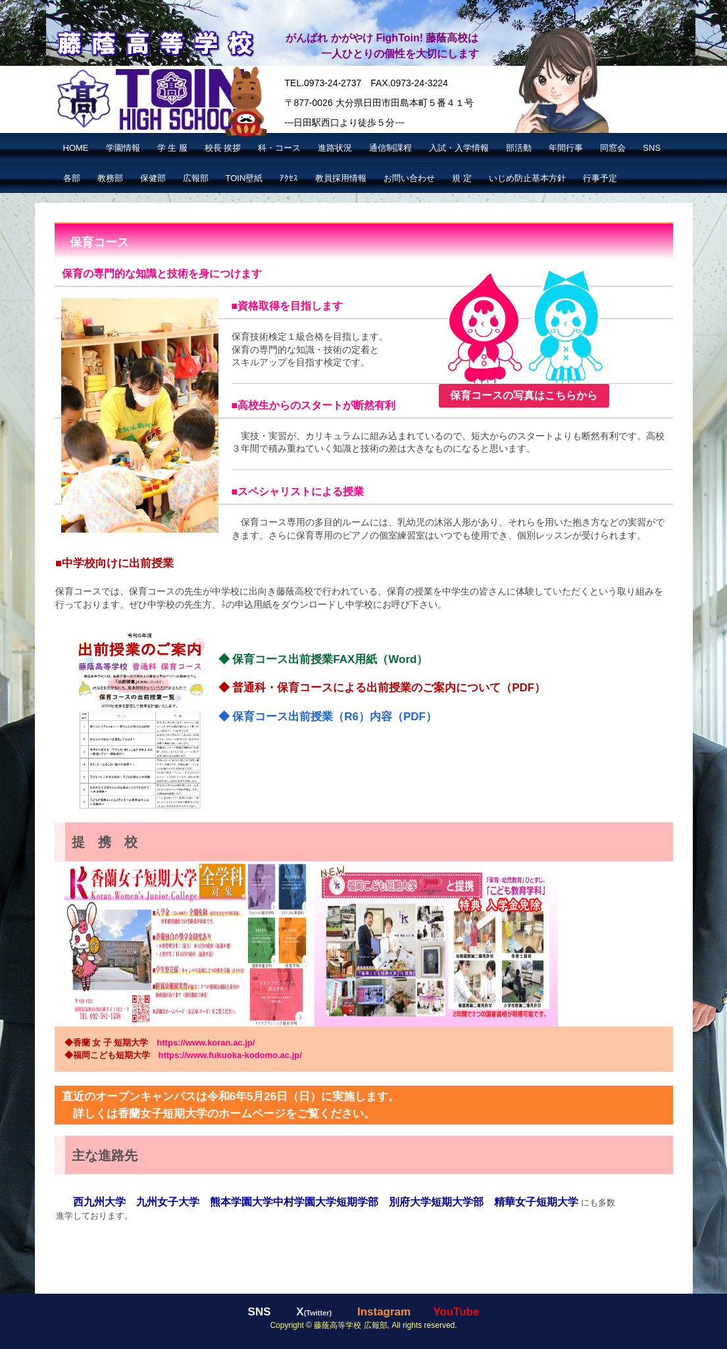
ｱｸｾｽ (289, 178)
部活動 (519, 148)
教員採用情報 (340, 178)
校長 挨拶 (223, 148)
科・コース (279, 148)
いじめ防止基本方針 (527, 178)
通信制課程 (390, 148)
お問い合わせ (409, 178)
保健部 (153, 178)
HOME (76, 148)
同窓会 (613, 148)
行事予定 (600, 178)
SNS (652, 148)
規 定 (462, 178)
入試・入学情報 (459, 148)
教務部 (110, 178)
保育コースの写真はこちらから (523, 395)
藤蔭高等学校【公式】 (154, 41)
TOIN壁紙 (244, 178)
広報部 (196, 178)
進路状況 (335, 148)
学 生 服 (172, 148)
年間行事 (566, 148)
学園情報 (123, 148)
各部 (71, 178)
